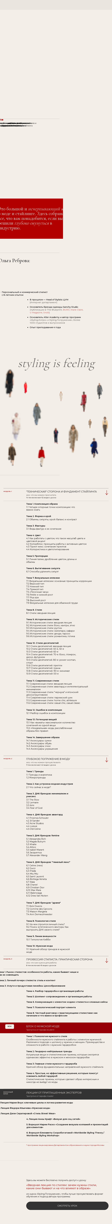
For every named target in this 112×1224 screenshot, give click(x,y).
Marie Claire (77, 309)
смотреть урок (67, 1205)
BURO (66, 309)
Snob (46, 312)
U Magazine (36, 312)
